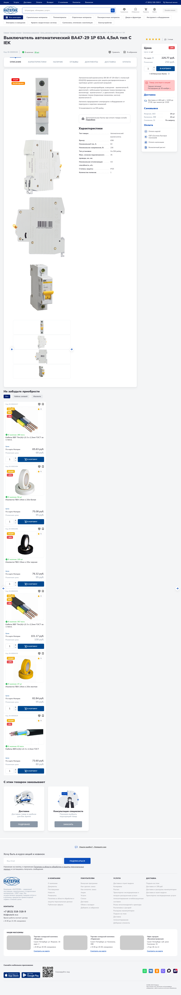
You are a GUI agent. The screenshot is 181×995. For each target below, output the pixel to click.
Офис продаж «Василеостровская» (155, 937)
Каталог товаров (15, 33)
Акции (6, 2)
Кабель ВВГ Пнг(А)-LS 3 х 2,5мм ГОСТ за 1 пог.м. (24, 626)
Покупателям (87, 878)
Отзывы (74, 62)
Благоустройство (105, 23)
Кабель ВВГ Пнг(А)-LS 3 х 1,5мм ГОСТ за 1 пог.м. (24, 438)
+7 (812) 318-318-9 (152, 2)
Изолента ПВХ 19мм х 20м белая (21, 500)
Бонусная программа (89, 883)
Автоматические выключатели (70, 33)
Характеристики (37, 62)
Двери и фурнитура (133, 17)
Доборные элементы (121, 923)
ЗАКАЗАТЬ (68, 825)
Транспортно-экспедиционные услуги (161, 895)
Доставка (27, 2)
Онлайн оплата (170, 10)
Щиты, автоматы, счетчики (49, 33)
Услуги (16, 2)
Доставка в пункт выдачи (123, 883)
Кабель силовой (20, 396)
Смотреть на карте (42, 951)
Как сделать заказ (88, 886)
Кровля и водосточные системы (44, 23)
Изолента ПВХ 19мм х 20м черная (21, 562)
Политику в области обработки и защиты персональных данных (44, 868)
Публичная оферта (55, 905)
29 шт (36, 52)
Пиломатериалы (59, 17)
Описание (15, 62)
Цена (7, 446)
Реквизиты (52, 895)
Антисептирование (120, 920)
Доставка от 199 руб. (154, 886)
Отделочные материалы (82, 17)
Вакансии (89, 2)
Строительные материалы (37, 17)
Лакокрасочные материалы (108, 17)
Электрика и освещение (15, 23)
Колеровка (117, 886)
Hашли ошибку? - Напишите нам (90, 847)
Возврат (50, 2)
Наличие (58, 62)
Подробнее (90, 120)
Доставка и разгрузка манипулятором (161, 889)
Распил (116, 889)
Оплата (39, 2)
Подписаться (77, 861)
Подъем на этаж (119, 914)
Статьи (83, 898)
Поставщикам (53, 889)
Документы (91, 62)
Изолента (37, 396)
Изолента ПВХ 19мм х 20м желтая (21, 687)
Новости (51, 892)
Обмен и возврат (87, 905)
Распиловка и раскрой (122, 908)
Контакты (76, 2)
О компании (63, 2)
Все (6, 396)
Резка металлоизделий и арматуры (127, 905)
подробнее (24, 825)
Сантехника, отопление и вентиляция (77, 23)
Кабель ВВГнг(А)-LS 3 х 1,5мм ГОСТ (22, 750)
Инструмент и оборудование (158, 17)
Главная (6, 33)
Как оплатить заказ (88, 889)
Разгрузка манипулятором (123, 911)
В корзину (165, 68)
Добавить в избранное (90, 908)
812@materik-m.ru (11, 915)
